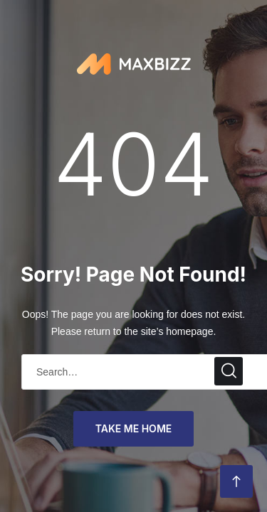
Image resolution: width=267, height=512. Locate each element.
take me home (133, 428)
